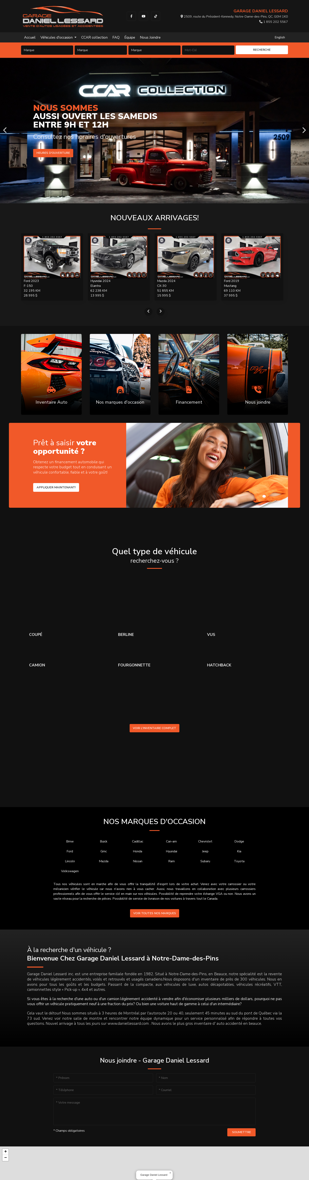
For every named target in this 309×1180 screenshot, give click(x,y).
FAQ (116, 37)
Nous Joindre (150, 37)
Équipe (129, 37)
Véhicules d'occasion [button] (57, 37)
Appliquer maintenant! (56, 487)
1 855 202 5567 (273, 22)
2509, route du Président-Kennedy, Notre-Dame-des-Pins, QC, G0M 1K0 (234, 16)
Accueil (30, 37)
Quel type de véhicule (154, 555)
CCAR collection (94, 37)
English (280, 37)
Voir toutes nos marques (154, 913)
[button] (170, 1173)
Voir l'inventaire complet (154, 728)
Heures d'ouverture (51, 153)
